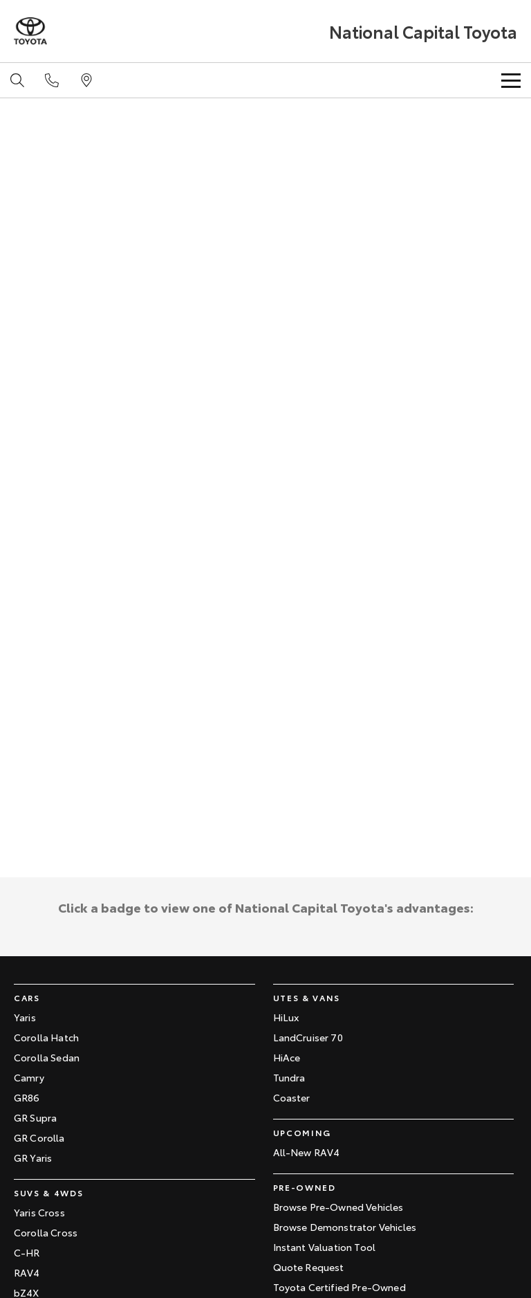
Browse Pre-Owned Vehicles (338, 1207)
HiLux (286, 1017)
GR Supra (35, 1117)
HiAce (287, 1057)
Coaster (291, 1097)
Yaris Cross (39, 1212)
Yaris (25, 1017)
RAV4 (27, 1272)
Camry (29, 1077)
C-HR (27, 1252)
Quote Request (308, 1267)
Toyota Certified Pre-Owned (339, 1287)
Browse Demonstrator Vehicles (344, 1227)
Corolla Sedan (47, 1057)
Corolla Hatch (46, 1037)
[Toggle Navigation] (511, 80)
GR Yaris (33, 1157)
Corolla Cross (45, 1232)
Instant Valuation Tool (324, 1247)
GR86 (27, 1097)
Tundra (289, 1077)
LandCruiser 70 (308, 1037)
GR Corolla (39, 1137)
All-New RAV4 (306, 1152)
